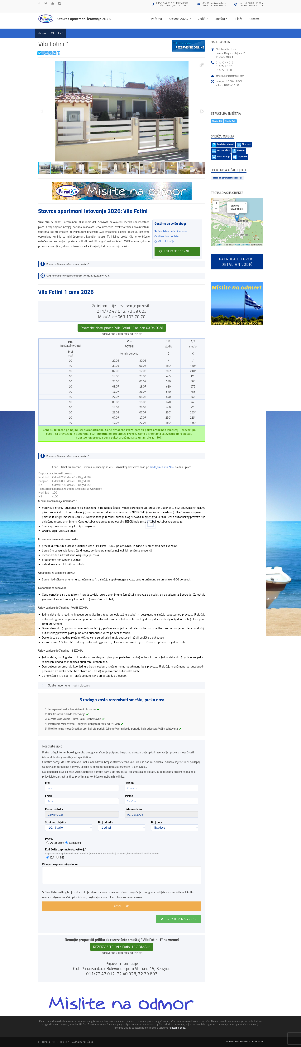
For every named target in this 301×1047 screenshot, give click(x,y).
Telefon (129, 796)
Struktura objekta (55, 822)
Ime (47, 782)
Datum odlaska (133, 809)
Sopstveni (75, 842)
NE (62, 857)
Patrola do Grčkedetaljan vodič (237, 261)
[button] (202, 65)
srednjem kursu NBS (162, 467)
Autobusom (57, 842)
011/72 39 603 (224, 70)
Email (48, 796)
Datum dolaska (54, 809)
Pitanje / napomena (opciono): (60, 864)
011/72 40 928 (224, 66)
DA (52, 857)
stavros (42, 33)
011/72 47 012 (224, 62)
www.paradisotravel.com (214, 5)
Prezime (129, 782)
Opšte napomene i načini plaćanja (69, 685)
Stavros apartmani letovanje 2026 (84, 18)
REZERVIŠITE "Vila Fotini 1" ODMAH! (121, 947)
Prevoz (49, 838)
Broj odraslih (105, 822)
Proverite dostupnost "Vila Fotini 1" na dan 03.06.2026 (122, 328)
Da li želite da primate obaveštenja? (65, 849)
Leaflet (219, 245)
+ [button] (216, 203)
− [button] (216, 209)
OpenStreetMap (242, 245)
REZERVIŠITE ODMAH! (174, 251)
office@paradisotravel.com (214, 3)
